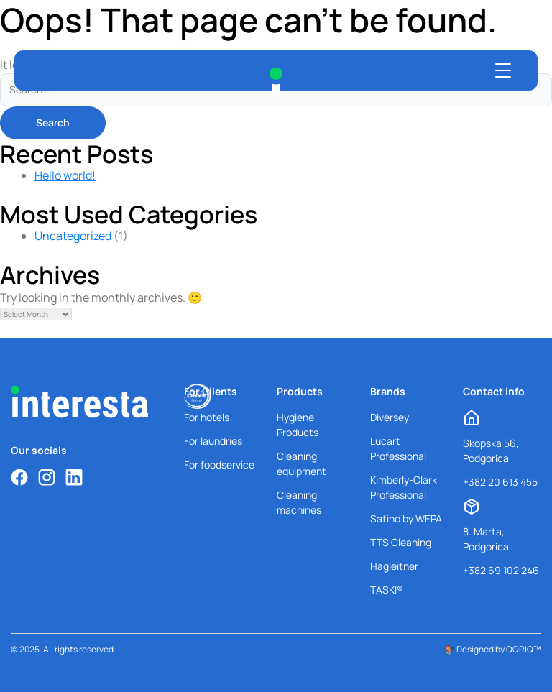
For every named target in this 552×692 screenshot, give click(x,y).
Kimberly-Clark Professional (403, 487)
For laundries (213, 441)
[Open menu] (503, 70)
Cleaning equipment (301, 463)
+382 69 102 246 (501, 570)
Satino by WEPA (406, 518)
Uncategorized (72, 236)
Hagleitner (394, 566)
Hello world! (65, 175)
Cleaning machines (299, 502)
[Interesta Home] (276, 79)
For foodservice (219, 464)
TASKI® (386, 589)
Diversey (389, 417)
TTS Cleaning (400, 542)
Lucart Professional (398, 448)
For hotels (206, 417)
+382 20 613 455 (500, 482)
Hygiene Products (297, 424)
